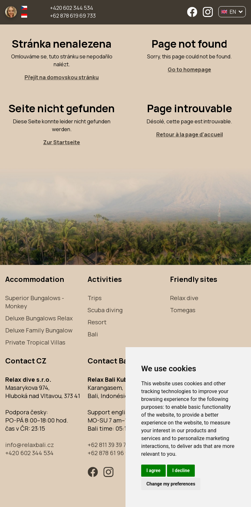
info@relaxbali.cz (29, 445)
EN (232, 11)
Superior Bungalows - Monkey (34, 302)
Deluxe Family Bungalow (39, 330)
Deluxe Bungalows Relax (39, 318)
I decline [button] (181, 470)
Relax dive (184, 298)
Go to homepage (189, 69)
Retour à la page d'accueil (189, 134)
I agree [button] (153, 470)
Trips (95, 298)
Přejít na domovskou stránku (62, 77)
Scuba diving (105, 310)
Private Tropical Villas (35, 342)
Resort (97, 322)
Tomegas (182, 310)
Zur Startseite (61, 142)
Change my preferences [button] (170, 483)
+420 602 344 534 (71, 7)
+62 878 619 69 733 (73, 15)
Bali (93, 334)
